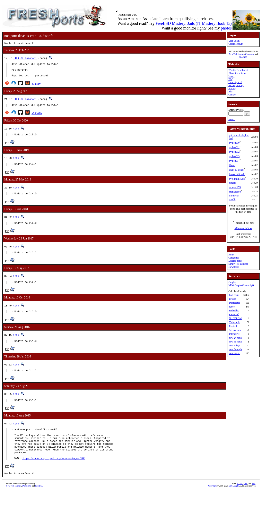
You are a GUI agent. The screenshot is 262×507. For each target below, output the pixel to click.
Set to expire (235, 330)
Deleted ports (235, 260)
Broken (232, 298)
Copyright (212, 502)
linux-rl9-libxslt (237, 174)
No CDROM (235, 318)
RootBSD (243, 57)
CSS (245, 500)
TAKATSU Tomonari (25, 58)
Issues (231, 76)
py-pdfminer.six (237, 178)
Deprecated (234, 302)
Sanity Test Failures (238, 263)
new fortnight (235, 349)
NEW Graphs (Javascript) (241, 285)
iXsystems (249, 54)
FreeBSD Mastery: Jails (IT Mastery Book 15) (194, 23)
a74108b (37, 117)
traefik (232, 199)
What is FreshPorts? (238, 70)
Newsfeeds (233, 266)
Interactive (234, 333)
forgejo (232, 182)
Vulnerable (234, 322)
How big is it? (235, 82)
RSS (253, 500)
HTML (240, 500)
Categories (233, 257)
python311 (234, 147)
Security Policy (236, 85)
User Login (233, 40)
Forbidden (234, 310)
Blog (230, 91)
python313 (234, 156)
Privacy (232, 88)
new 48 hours (235, 341)
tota (16, 132)
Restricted (234, 314)
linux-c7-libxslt (236, 169)
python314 (234, 160)
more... (231, 119)
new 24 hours (235, 337)
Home (231, 254)
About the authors (237, 73)
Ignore (232, 306)
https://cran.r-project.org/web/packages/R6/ (53, 474)
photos (226, 28)
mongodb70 (235, 187)
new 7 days (234, 345)
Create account (235, 43)
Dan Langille (234, 502)
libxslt (232, 165)
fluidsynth (234, 195)
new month (234, 353)
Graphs (232, 282)
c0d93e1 (37, 87)
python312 (234, 151)
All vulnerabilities (243, 228)
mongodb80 (235, 191)
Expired (233, 326)
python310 (234, 142)
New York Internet (236, 54)
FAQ (230, 79)
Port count (234, 295)
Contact (232, 94)
